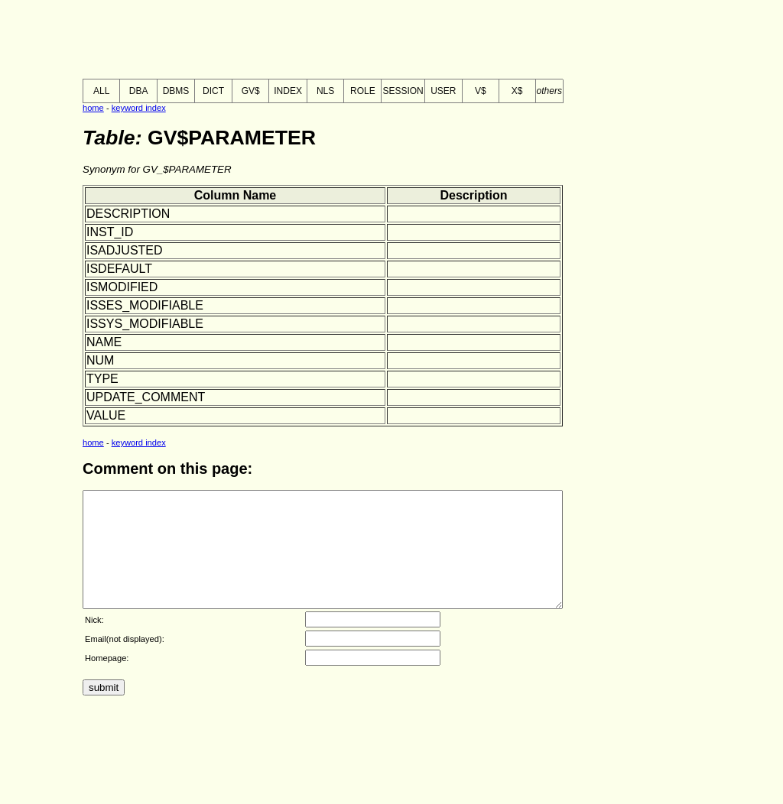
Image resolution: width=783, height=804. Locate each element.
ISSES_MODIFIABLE (144, 305)
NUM (100, 360)
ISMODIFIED (122, 286)
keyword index (139, 107)
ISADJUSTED (124, 250)
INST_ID (109, 231)
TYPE (102, 378)
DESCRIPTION (128, 213)
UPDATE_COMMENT (145, 397)
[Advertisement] (284, 40)
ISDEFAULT (119, 268)
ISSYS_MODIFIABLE (144, 323)
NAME (104, 342)
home (93, 107)
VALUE (105, 415)
